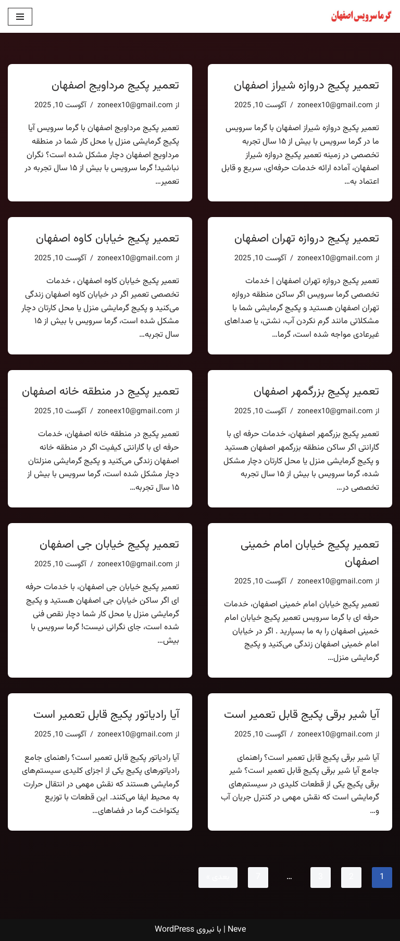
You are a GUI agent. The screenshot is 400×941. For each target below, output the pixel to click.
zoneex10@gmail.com (335, 105)
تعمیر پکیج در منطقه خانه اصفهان (100, 392)
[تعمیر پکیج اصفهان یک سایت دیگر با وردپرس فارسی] (361, 16)
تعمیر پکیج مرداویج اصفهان (115, 86)
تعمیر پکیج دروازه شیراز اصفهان (306, 86)
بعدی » (218, 877)
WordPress (174, 929)
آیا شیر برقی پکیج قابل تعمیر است (301, 715)
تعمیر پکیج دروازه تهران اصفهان (306, 239)
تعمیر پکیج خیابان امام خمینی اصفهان (310, 553)
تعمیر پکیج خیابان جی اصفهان (109, 545)
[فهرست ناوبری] (20, 17)
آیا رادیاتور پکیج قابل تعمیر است (106, 715)
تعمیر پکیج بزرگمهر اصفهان (316, 392)
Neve (237, 929)
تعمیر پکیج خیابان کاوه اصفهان (107, 239)
